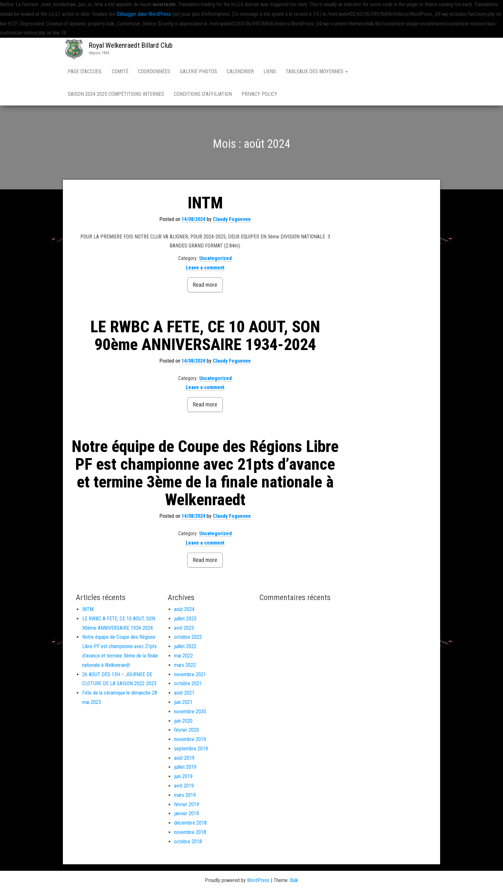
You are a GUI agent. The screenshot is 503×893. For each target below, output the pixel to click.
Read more (205, 284)
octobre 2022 (188, 637)
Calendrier (240, 71)
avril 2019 (184, 786)
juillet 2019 (185, 767)
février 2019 (186, 804)
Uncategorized (215, 258)
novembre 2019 (190, 739)
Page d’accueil (85, 71)
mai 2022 (183, 656)
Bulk (294, 880)
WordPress (258, 880)
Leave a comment (205, 268)
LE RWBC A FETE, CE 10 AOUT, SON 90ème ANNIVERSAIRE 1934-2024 (205, 335)
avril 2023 (184, 628)
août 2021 (184, 693)
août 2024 (184, 609)
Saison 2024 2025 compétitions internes (116, 94)
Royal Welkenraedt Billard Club (131, 45)
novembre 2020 (190, 711)
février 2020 (186, 730)
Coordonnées (154, 71)
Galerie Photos (198, 71)
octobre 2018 (188, 841)
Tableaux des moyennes (317, 71)
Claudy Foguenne (232, 219)
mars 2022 (185, 665)
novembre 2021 (190, 674)
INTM (205, 203)
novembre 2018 (190, 832)
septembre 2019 (191, 749)
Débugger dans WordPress (143, 14)
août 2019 (184, 758)
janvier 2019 (186, 813)
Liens (269, 71)
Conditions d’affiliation (203, 94)
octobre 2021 (188, 683)
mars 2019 (185, 795)
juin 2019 (183, 776)
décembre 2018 (190, 823)
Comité (120, 71)
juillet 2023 (185, 619)
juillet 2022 (185, 646)
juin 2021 (183, 702)
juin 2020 (183, 721)
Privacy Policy (259, 94)
